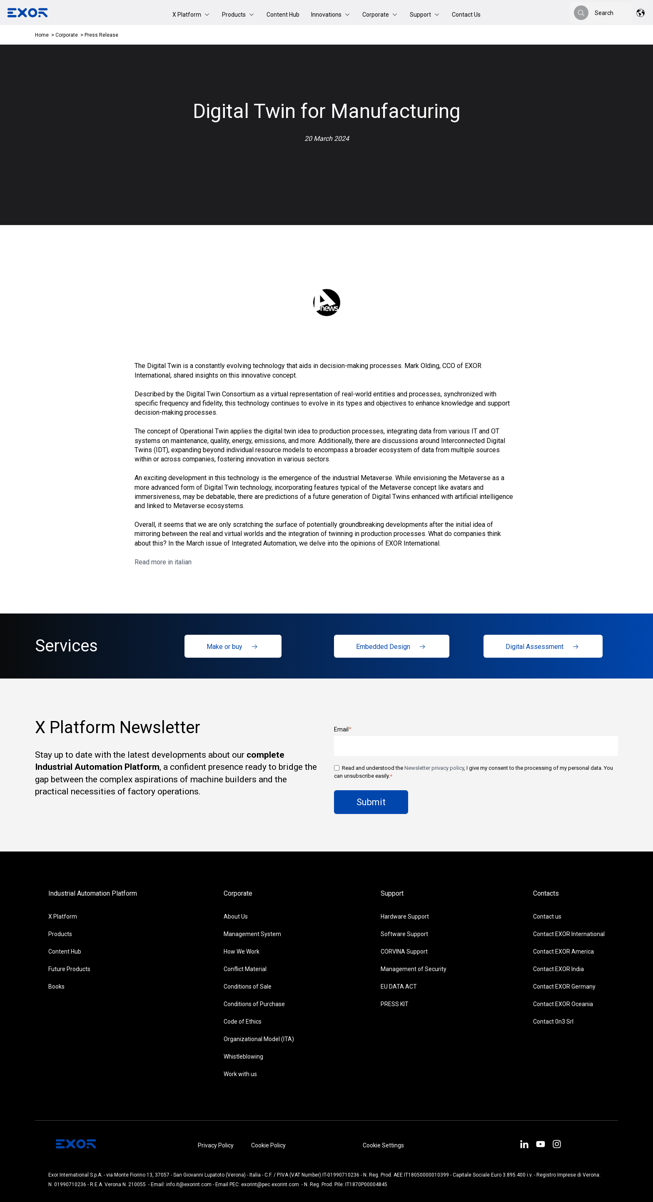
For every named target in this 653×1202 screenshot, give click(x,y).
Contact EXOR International (569, 934)
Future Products (69, 969)
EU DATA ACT (399, 986)
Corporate (67, 35)
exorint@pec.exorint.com (270, 1184)
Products (60, 934)
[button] (191, 14)
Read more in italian (163, 562)
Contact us (547, 916)
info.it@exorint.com (189, 1184)
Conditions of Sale (248, 986)
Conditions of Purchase (254, 1004)
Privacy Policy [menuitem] (216, 1145)
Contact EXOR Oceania (563, 1004)
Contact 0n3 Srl (553, 1021)
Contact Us (466, 14)
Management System (252, 934)
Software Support (404, 934)
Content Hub (283, 14)
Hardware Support (405, 916)
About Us (236, 916)
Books (56, 986)
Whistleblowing (243, 1056)
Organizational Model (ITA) (259, 1039)
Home (42, 35)
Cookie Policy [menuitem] (268, 1145)
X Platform (62, 916)
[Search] (581, 12)
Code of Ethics (243, 1021)
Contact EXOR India (558, 969)
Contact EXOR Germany (564, 986)
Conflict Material (245, 969)
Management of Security (413, 969)
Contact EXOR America (563, 951)
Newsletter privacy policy (434, 768)
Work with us (240, 1074)
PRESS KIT (395, 1004)
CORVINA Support (404, 951)
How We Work (241, 951)
